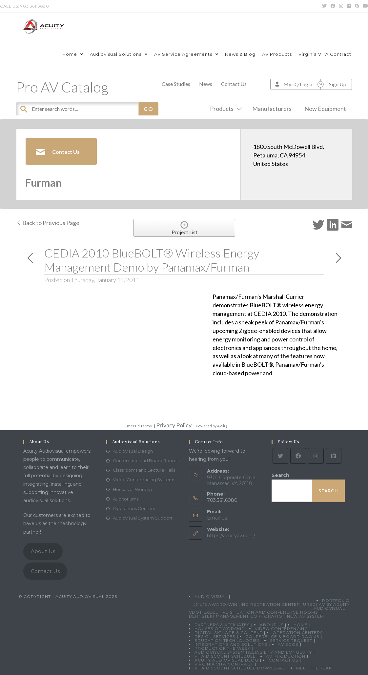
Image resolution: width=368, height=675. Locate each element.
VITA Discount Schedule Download (240, 667)
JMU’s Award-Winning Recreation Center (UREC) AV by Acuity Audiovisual (272, 606)
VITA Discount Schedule (225, 656)
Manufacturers (272, 108)
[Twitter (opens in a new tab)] (324, 6)
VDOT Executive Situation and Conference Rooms (253, 612)
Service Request (291, 640)
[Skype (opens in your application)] (357, 6)
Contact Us (234, 84)
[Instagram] (316, 456)
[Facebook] (298, 456)
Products (224, 108)
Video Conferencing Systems (144, 479)
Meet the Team (314, 667)
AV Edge (288, 644)
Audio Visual (210, 596)
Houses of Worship (132, 489)
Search (280, 475)
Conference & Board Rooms (282, 636)
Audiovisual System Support (143, 518)
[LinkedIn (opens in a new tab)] (349, 6)
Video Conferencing (281, 628)
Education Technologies (227, 640)
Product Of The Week (222, 648)
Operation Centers (298, 632)
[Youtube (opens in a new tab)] (364, 6)
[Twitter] (280, 456)
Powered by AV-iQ (211, 425)
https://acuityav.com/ (231, 536)
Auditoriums (125, 498)
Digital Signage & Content (228, 632)
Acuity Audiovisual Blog (226, 660)
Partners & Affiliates (222, 624)
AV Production (285, 656)
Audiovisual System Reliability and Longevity (253, 652)
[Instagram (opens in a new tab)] (341, 6)
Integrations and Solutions (231, 644)
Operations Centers (134, 508)
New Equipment (325, 108)
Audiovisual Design (133, 451)
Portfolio (336, 600)
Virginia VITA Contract (223, 664)
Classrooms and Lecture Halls (144, 470)
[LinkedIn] (333, 456)
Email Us (217, 518)
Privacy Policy (174, 425)
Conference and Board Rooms (145, 460)
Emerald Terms (138, 425)
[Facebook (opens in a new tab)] (333, 6)
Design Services (214, 636)
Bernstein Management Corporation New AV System (256, 616)
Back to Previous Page (47, 222)
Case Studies (176, 84)
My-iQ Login (297, 84)
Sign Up (337, 84)
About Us (43, 551)
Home (301, 624)
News (205, 84)
